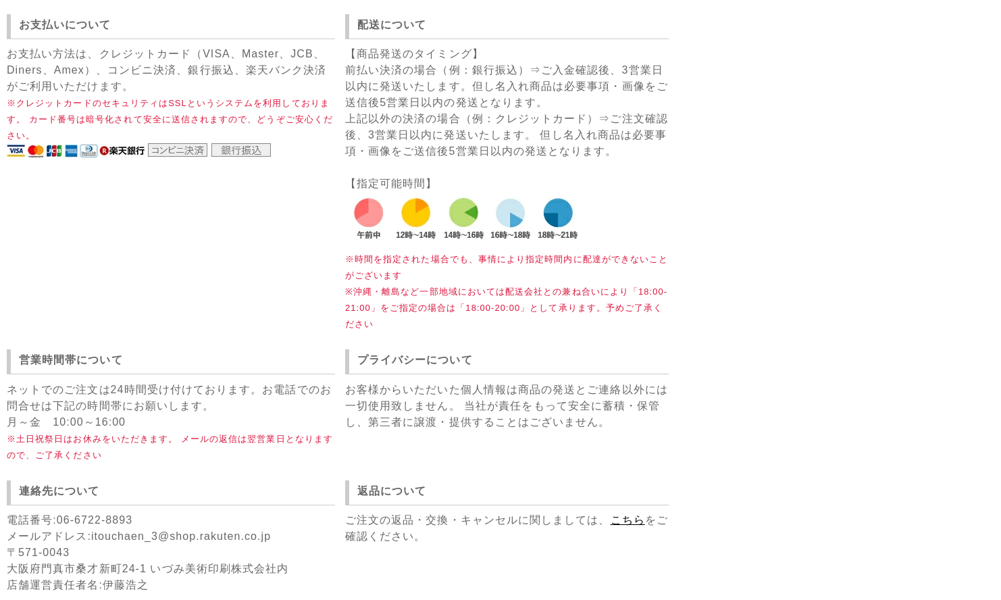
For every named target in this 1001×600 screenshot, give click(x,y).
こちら (628, 520)
